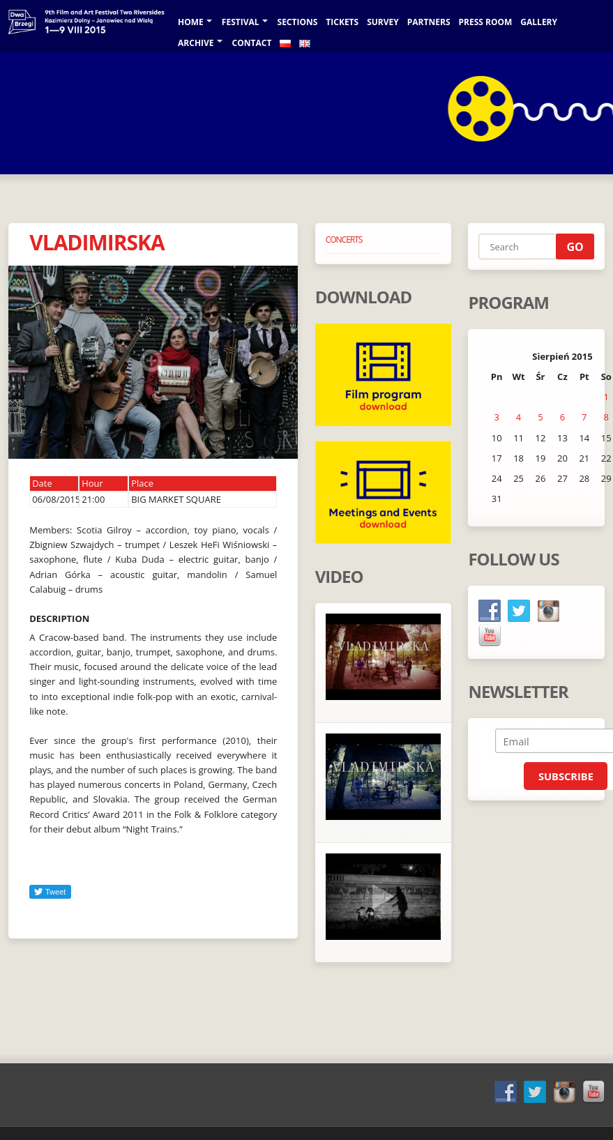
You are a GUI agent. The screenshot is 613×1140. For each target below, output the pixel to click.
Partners (429, 22)
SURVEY (383, 22)
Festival (240, 22)
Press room (486, 22)
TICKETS (342, 22)
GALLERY (538, 22)
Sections (298, 22)
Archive (196, 43)
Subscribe (565, 776)
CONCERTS (344, 239)
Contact (252, 43)
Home (191, 22)
